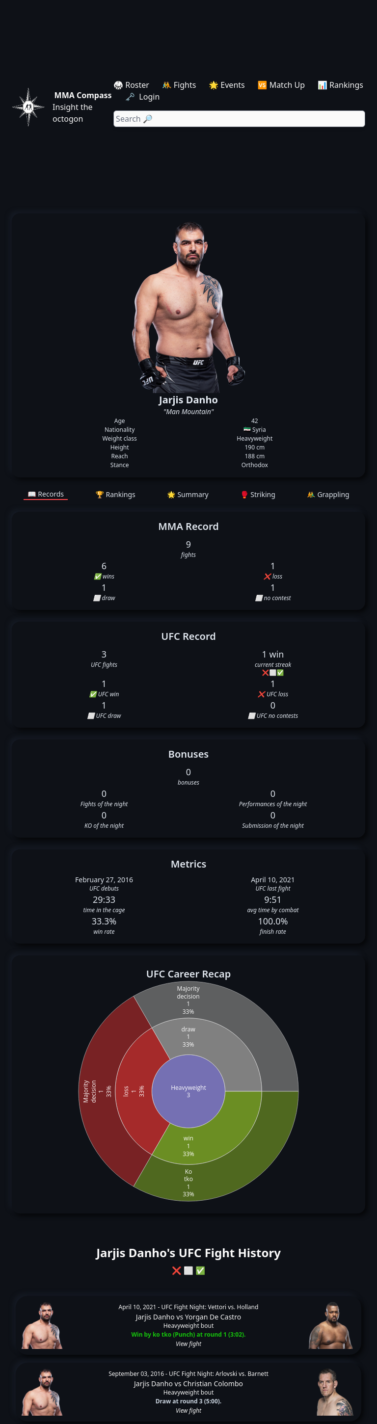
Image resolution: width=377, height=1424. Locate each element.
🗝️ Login (143, 96)
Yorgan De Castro (213, 1316)
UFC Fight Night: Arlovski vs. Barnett (219, 1374)
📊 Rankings (340, 84)
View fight (188, 1344)
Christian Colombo (213, 1383)
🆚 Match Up (281, 84)
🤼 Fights (179, 84)
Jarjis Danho (155, 1316)
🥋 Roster (131, 84)
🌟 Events (226, 84)
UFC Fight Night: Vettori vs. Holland (210, 1307)
